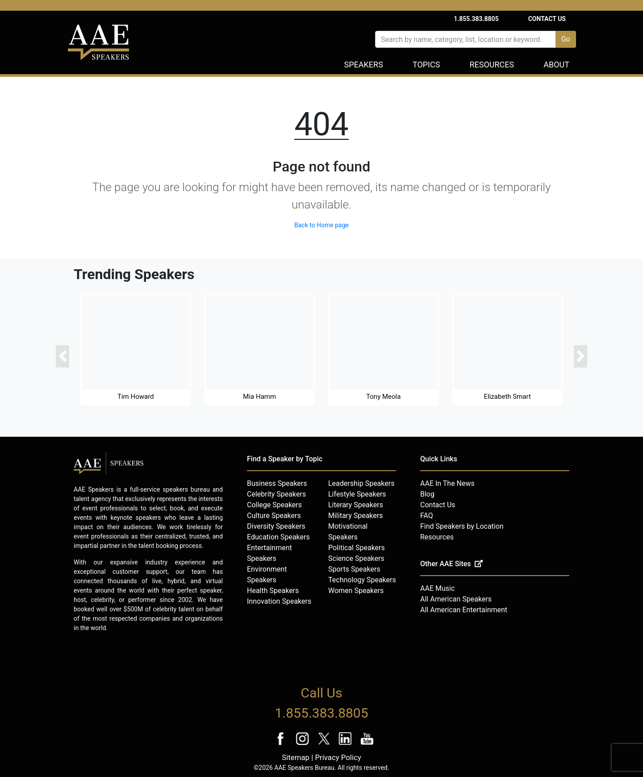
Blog (427, 494)
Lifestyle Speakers (357, 494)
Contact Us (547, 18)
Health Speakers (273, 590)
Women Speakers (356, 590)
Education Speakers (278, 537)
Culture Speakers (274, 515)
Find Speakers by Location (462, 526)
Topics (426, 64)
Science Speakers (356, 558)
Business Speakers (277, 483)
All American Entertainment (463, 610)
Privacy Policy (338, 757)
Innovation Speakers (279, 601)
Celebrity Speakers (276, 494)
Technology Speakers (362, 580)
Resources (491, 64)
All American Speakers (456, 599)
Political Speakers (356, 547)
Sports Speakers (354, 569)
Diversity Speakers (276, 526)
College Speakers (274, 505)
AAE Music (437, 588)
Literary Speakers (355, 505)
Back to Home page (321, 225)
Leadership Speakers (361, 483)
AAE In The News (447, 483)
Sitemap (295, 757)
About (556, 64)
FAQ (426, 515)
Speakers (363, 64)
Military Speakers (355, 515)
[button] (62, 356)
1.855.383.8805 (476, 18)
